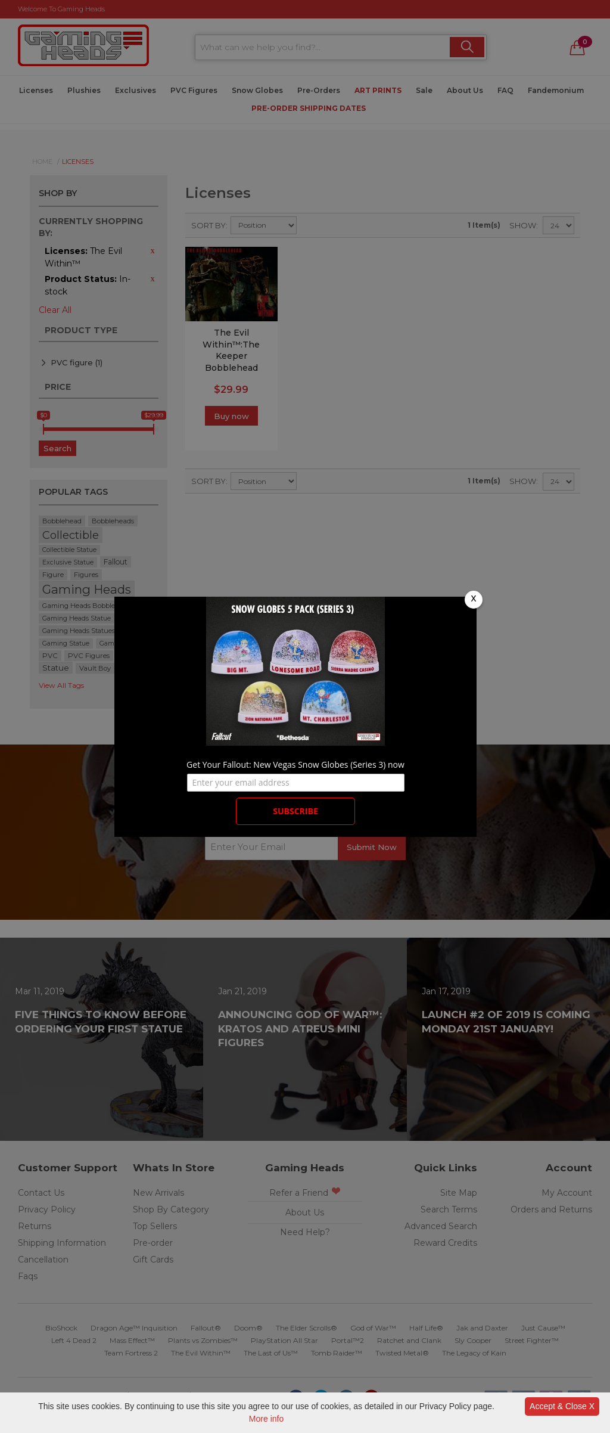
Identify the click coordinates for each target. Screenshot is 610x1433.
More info (266, 1418)
